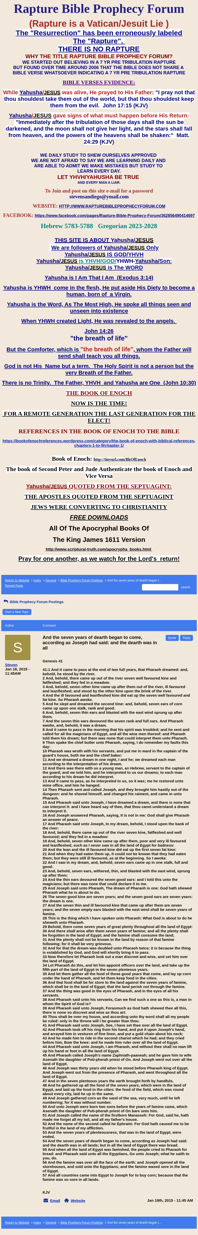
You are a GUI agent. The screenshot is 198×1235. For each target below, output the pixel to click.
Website (78, 1200)
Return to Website (17, 580)
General (50, 580)
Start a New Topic (17, 612)
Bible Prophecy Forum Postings (81, 580)
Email (55, 1200)
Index (37, 580)
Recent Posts (14, 586)
